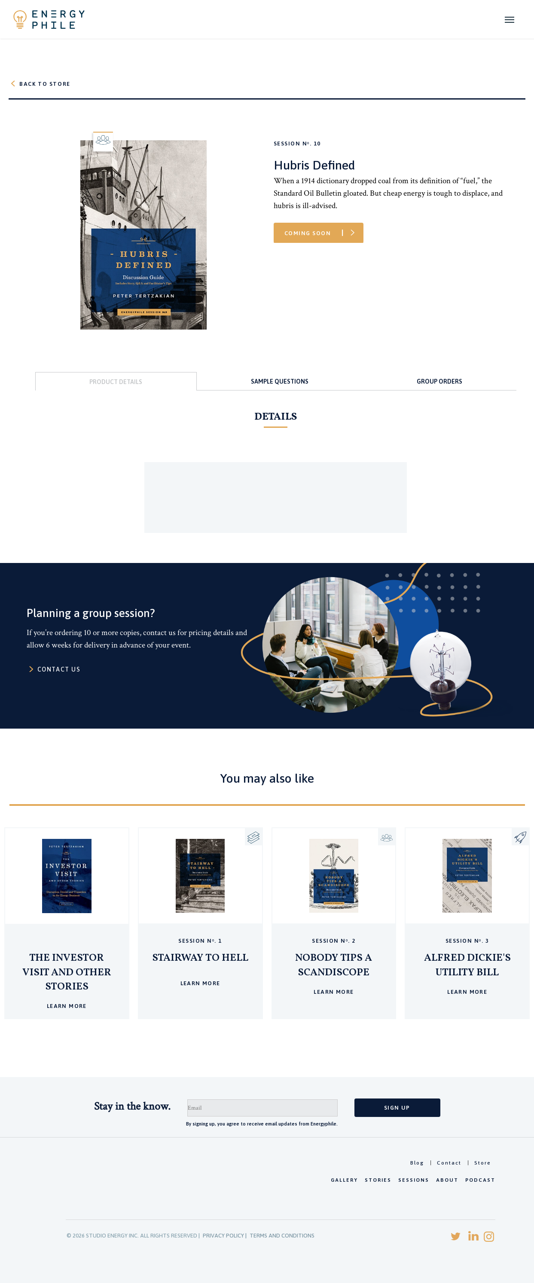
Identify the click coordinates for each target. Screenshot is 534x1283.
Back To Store (44, 84)
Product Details (115, 381)
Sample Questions (279, 381)
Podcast (480, 1180)
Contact (449, 1163)
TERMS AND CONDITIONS (282, 1235)
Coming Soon (320, 232)
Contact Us (59, 669)
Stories (378, 1180)
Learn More (67, 1006)
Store (482, 1163)
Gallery (344, 1180)
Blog (417, 1163)
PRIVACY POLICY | (225, 1235)
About (447, 1180)
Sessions (413, 1180)
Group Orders (439, 381)
